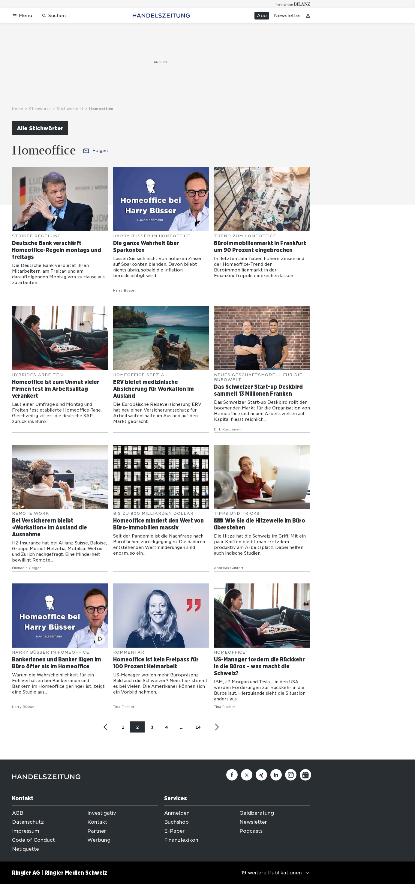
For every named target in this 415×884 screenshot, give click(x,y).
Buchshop (176, 822)
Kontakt (97, 822)
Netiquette (25, 849)
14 (198, 727)
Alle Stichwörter (40, 128)
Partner (96, 831)
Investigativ (101, 813)
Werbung (98, 840)
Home (17, 108)
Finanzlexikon (181, 840)
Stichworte (40, 108)
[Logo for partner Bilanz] (293, 4)
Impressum (25, 831)
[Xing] (261, 775)
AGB (17, 813)
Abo (262, 15)
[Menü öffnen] (22, 16)
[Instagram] (290, 775)
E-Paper (174, 831)
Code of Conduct (33, 840)
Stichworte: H (70, 108)
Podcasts (251, 831)
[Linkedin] (276, 775)
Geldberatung (256, 813)
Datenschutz (28, 822)
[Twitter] (246, 775)
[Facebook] (232, 775)
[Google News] (305, 775)
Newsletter (287, 15)
